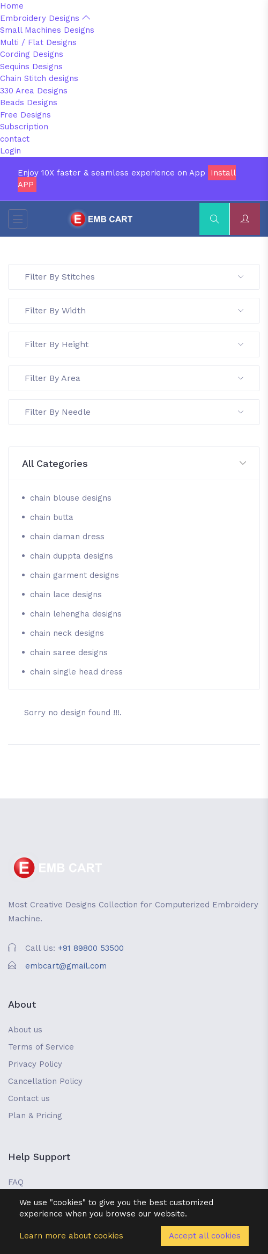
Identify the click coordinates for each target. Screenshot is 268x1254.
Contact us (29, 1098)
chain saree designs (69, 652)
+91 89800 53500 (91, 948)
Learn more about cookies (71, 1236)
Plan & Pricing (35, 1115)
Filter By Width (134, 310)
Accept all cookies (205, 1236)
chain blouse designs (70, 498)
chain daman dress (67, 536)
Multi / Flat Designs (38, 42)
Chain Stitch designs (39, 78)
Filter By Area (134, 378)
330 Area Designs (34, 91)
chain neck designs (67, 633)
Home (12, 6)
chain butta (51, 517)
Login (10, 151)
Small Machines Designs (47, 30)
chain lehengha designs (76, 614)
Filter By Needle (134, 412)
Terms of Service (41, 1047)
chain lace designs (66, 594)
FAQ (16, 1182)
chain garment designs (74, 575)
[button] (134, 464)
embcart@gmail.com (66, 966)
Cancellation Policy (45, 1081)
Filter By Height (134, 344)
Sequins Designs (31, 66)
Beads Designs (28, 102)
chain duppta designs (71, 556)
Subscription (24, 126)
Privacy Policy (35, 1064)
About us (25, 1030)
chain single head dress (76, 672)
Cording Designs (31, 54)
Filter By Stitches (134, 277)
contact (14, 139)
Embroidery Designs (45, 18)
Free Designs (25, 115)
